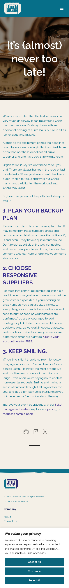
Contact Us (10, 521)
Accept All (34, 561)
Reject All (34, 580)
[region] (34, 558)
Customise (34, 571)
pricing (51, 409)
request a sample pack (18, 414)
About (7, 517)
